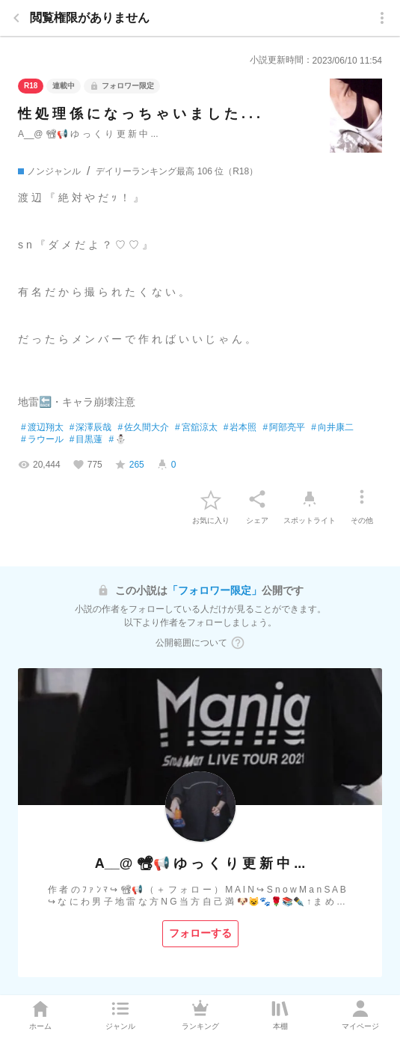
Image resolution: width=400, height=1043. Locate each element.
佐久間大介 (143, 428)
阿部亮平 (283, 428)
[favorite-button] (211, 499)
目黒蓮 (86, 440)
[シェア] (257, 499)
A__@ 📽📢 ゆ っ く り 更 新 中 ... (88, 134)
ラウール (42, 440)
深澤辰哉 (91, 428)
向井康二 (332, 428)
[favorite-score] (129, 464)
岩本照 (240, 428)
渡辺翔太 (42, 428)
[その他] (362, 499)
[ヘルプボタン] (237, 642)
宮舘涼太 (196, 428)
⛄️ (117, 440)
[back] (16, 18)
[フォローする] (200, 933)
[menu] (382, 18)
